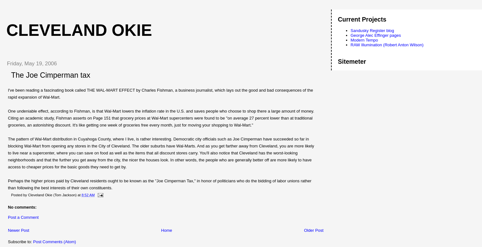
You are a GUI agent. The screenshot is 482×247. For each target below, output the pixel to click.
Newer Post (18, 230)
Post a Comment (23, 217)
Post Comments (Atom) (54, 241)
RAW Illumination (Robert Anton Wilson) (387, 44)
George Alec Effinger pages (376, 35)
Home (166, 230)
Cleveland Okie (79, 30)
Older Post (313, 230)
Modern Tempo (364, 40)
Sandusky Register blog (372, 30)
